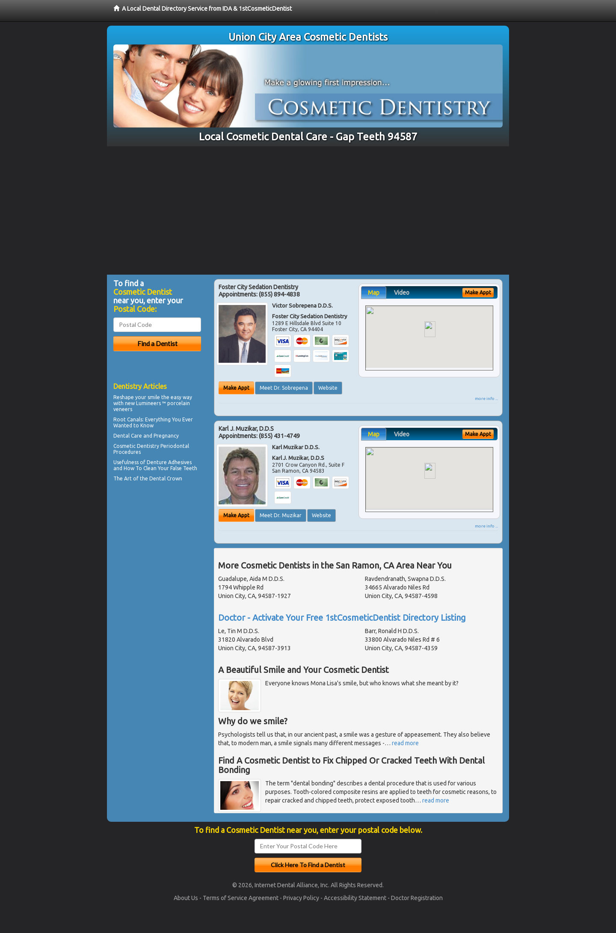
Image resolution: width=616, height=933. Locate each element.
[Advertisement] (308, 210)
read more (405, 743)
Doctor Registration (417, 897)
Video (401, 292)
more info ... (486, 398)
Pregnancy (166, 435)
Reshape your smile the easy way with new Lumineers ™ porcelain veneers (152, 403)
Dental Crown (165, 478)
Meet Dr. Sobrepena (284, 388)
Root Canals (127, 419)
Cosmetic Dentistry (136, 446)
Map (373, 292)
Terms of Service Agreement (240, 897)
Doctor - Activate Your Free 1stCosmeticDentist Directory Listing (342, 617)
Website (328, 388)
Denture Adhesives (169, 462)
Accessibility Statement (355, 897)
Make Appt (236, 388)
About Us (186, 897)
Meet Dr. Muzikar (281, 515)
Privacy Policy (301, 897)
